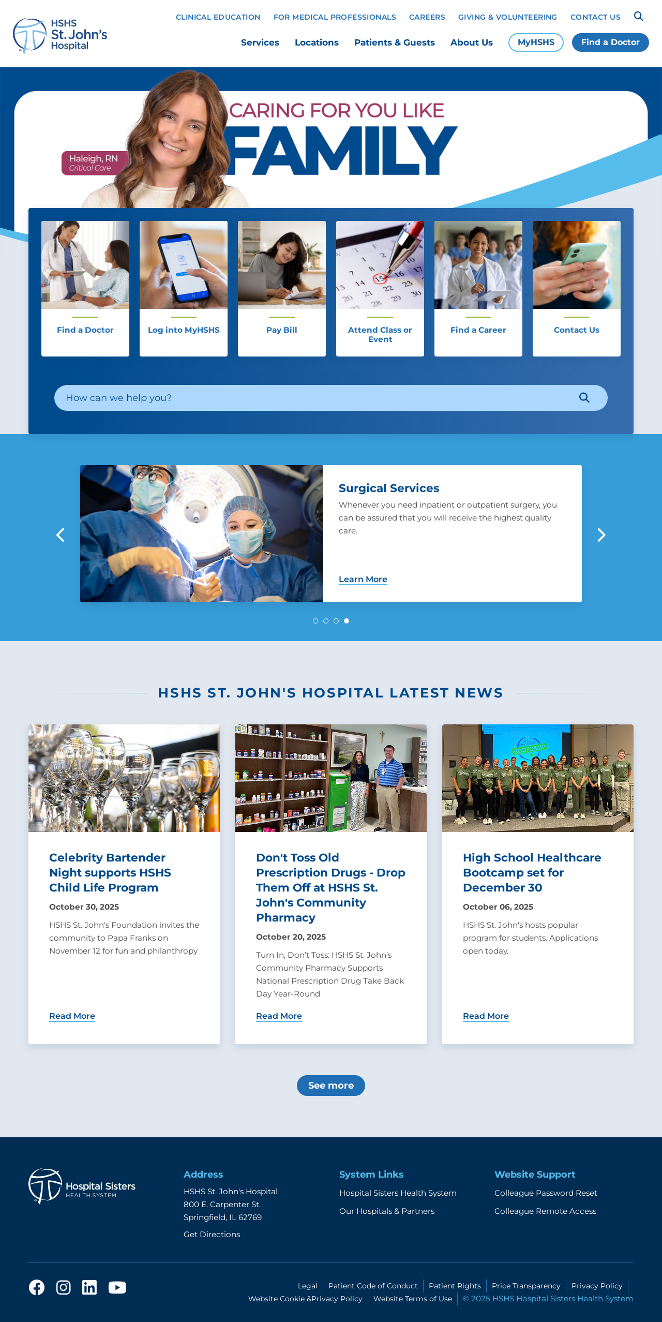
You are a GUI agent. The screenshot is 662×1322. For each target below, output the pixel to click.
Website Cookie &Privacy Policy (305, 1298)
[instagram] (63, 1291)
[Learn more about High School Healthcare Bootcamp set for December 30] (538, 884)
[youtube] (117, 1291)
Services (260, 42)
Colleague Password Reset (545, 1193)
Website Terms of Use (412, 1298)
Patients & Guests (394, 42)
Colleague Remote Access (545, 1211)
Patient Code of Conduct (373, 1285)
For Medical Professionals (335, 17)
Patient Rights (455, 1285)
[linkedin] (89, 1291)
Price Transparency (526, 1285)
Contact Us (595, 17)
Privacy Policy (597, 1285)
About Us (471, 42)
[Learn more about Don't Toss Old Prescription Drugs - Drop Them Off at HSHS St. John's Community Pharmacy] (331, 884)
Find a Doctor (610, 42)
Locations (317, 42)
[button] (315, 620)
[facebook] (36, 1291)
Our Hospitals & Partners (386, 1211)
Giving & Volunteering (508, 17)
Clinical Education (218, 17)
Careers (427, 17)
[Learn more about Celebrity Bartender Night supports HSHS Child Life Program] (124, 884)
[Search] (639, 16)
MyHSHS (536, 42)
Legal (308, 1285)
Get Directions (212, 1234)
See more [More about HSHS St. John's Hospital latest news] (331, 1085)
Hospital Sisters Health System (398, 1193)
